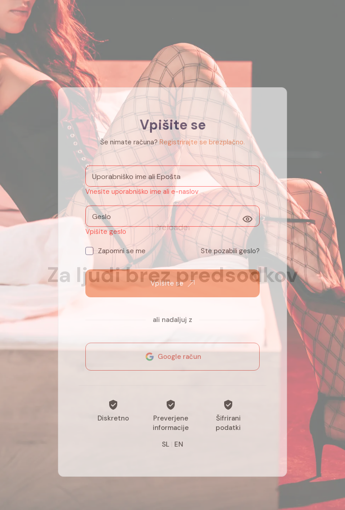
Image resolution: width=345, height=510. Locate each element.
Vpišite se (172, 288)
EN (178, 449)
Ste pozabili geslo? (230, 255)
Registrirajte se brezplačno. (202, 147)
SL (165, 449)
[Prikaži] (247, 224)
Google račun (172, 361)
